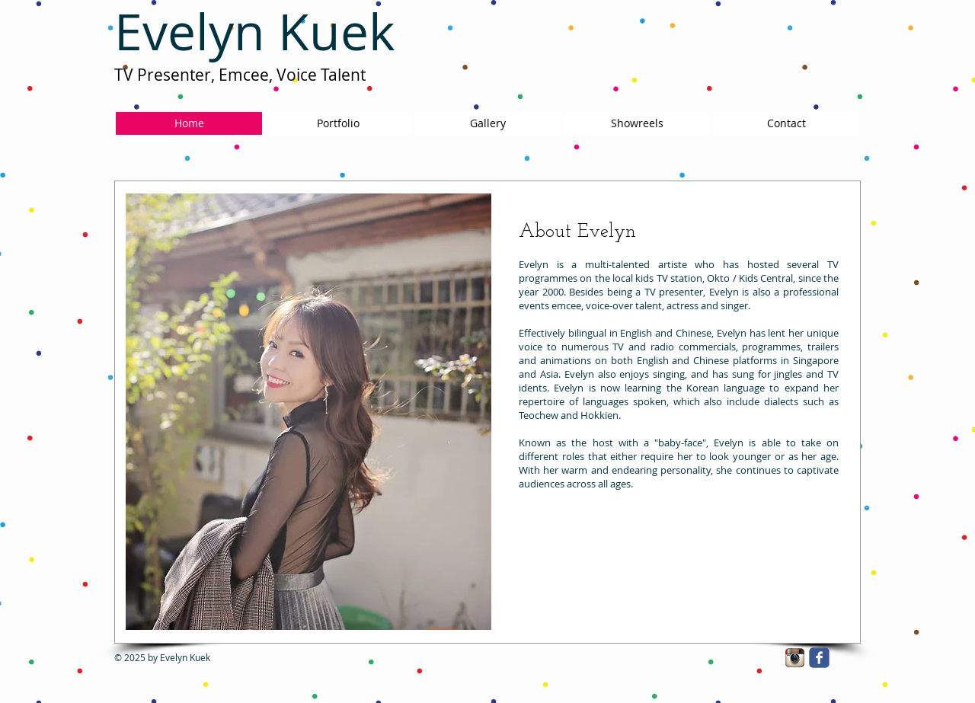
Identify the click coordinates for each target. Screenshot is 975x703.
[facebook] (819, 657)
